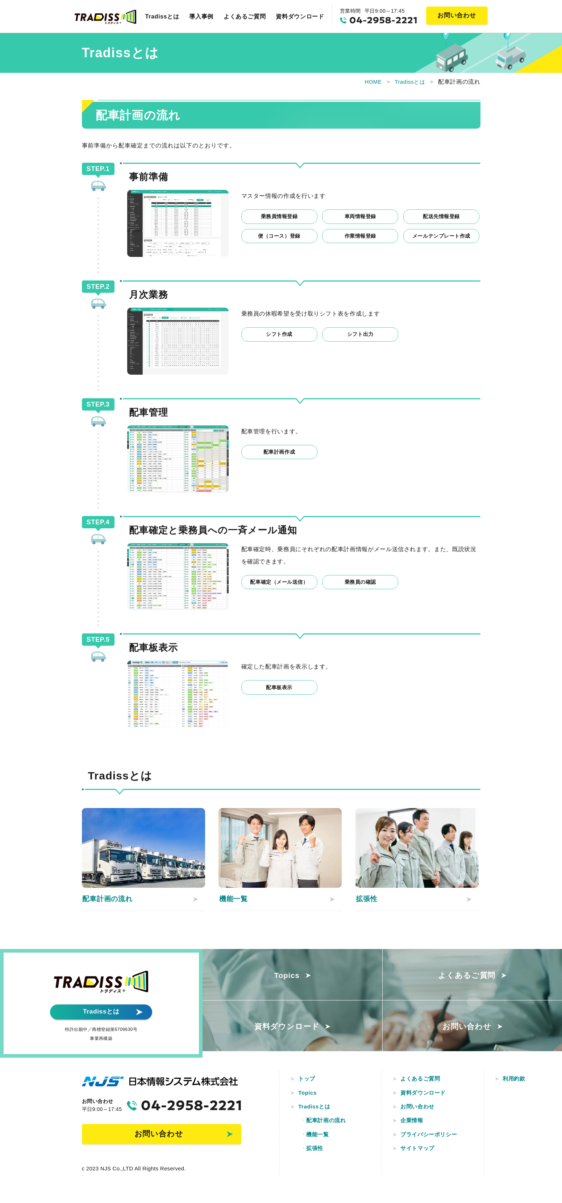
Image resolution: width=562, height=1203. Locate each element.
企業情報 (413, 1124)
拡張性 (316, 1153)
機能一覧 (319, 1138)
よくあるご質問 (245, 16)
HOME (369, 82)
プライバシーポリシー (431, 1138)
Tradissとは (162, 16)
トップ (308, 1080)
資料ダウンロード (300, 16)
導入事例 (201, 16)
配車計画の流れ (328, 1124)
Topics (309, 1095)
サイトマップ (419, 1153)
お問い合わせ (419, 1109)
